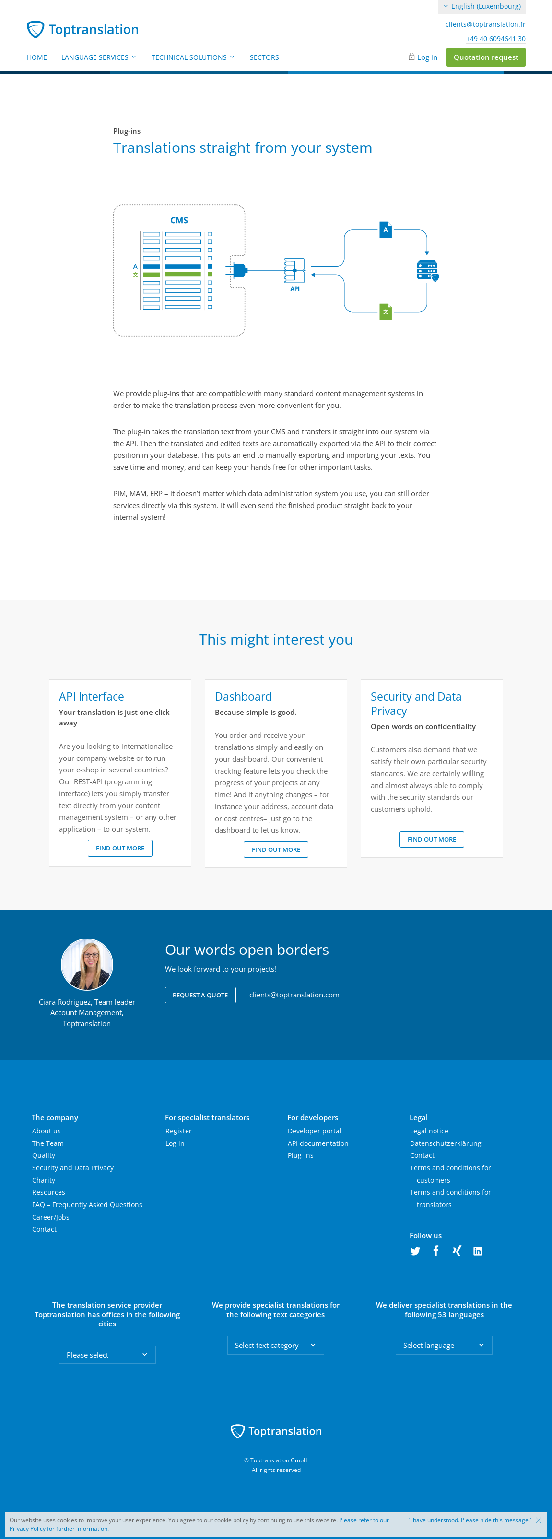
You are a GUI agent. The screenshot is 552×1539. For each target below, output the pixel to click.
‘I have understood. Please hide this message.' (470, 1520)
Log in (427, 57)
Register (178, 1130)
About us (46, 1130)
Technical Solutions (193, 57)
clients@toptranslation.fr (486, 24)
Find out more (120, 848)
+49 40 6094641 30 (496, 38)
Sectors (264, 57)
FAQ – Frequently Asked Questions (87, 1204)
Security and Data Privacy (73, 1167)
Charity (43, 1180)
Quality (43, 1155)
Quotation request (486, 57)
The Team (48, 1143)
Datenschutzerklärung (446, 1143)
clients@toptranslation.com (294, 994)
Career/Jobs (51, 1217)
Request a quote (200, 995)
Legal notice (429, 1130)
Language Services (99, 57)
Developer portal (314, 1130)
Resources (48, 1192)
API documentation (318, 1143)
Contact (44, 1228)
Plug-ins (301, 1155)
